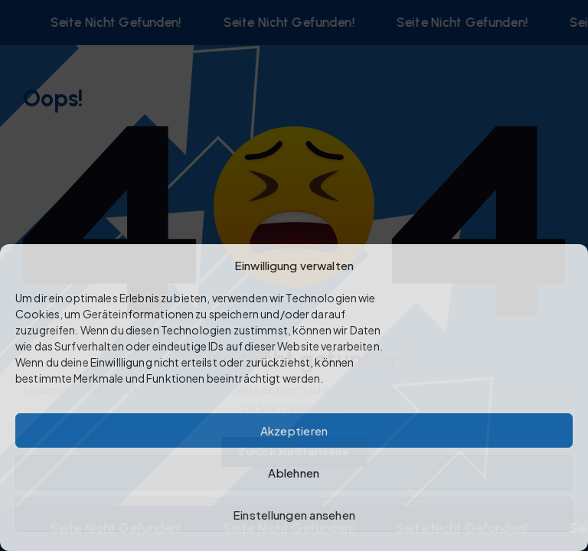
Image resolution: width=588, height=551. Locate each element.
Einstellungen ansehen (294, 514)
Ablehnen (293, 472)
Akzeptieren (294, 430)
